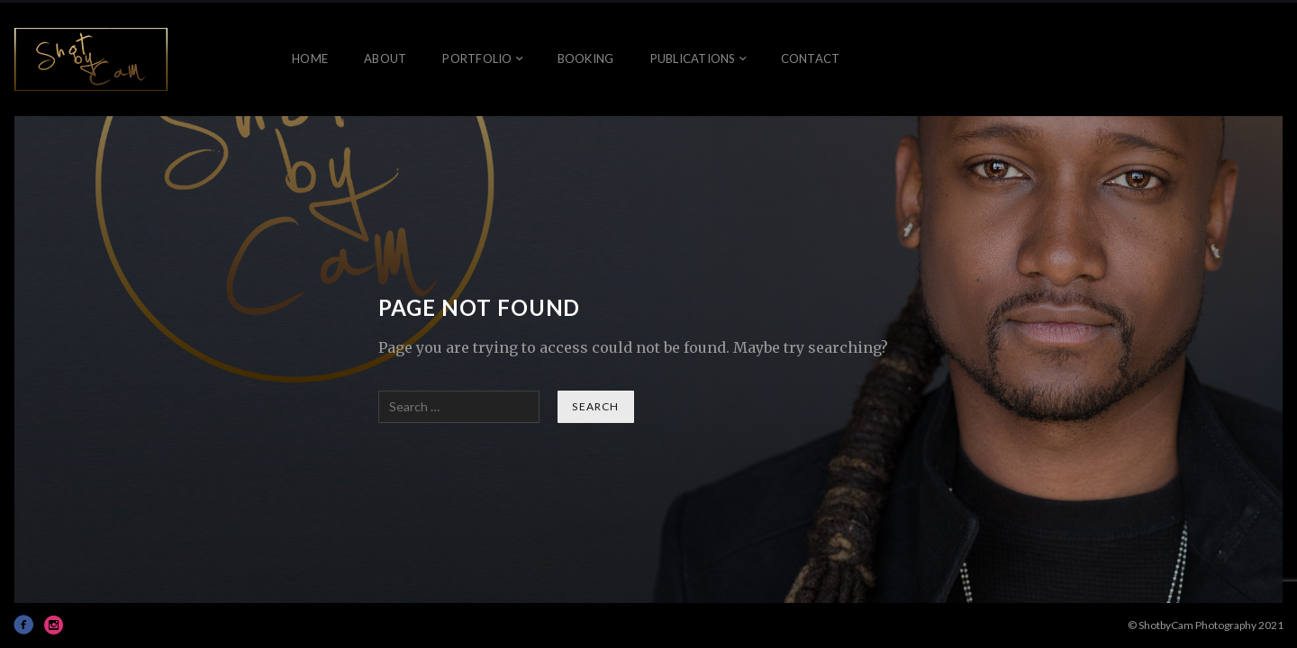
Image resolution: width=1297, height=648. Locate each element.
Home (310, 58)
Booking (586, 58)
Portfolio (477, 58)
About (385, 58)
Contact (810, 58)
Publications (693, 58)
